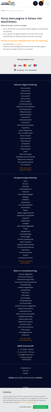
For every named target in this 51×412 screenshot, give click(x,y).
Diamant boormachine (25, 308)
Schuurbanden (25, 88)
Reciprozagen (25, 237)
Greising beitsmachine (25, 162)
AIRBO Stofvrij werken (25, 322)
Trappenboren (25, 202)
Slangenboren (25, 231)
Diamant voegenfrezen (25, 287)
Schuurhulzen (25, 99)
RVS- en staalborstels (25, 133)
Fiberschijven (25, 117)
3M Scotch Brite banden (25, 125)
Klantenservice (25, 368)
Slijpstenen (25, 128)
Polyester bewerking (25, 316)
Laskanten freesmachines (25, 244)
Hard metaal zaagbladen (25, 226)
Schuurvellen (25, 96)
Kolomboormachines (25, 258)
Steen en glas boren (25, 319)
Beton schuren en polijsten (25, 314)
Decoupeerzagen (25, 234)
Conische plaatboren (26, 205)
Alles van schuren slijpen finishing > (25, 169)
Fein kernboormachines (26, 247)
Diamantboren (25, 290)
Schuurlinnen (25, 91)
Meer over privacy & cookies (27, 402)
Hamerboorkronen (25, 311)
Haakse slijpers (25, 149)
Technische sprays (25, 154)
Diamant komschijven (25, 277)
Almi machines (25, 165)
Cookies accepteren (41, 407)
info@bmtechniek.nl (27, 355)
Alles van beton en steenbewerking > (26, 339)
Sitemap (25, 387)
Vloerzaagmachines (25, 332)
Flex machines (25, 146)
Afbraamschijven (25, 112)
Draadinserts (25, 221)
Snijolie (25, 255)
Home (2, 10)
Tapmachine (25, 250)
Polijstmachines (25, 138)
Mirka (25, 151)
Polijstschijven (26, 141)
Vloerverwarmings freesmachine (26, 282)
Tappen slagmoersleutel (25, 213)
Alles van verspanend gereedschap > (25, 262)
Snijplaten (25, 218)
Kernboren (25, 186)
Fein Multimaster (25, 303)
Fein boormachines (25, 252)
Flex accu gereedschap (25, 239)
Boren (25, 181)
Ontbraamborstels (25, 120)
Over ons (25, 371)
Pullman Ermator (25, 324)
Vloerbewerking (25, 285)
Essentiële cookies (25, 407)
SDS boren (25, 293)
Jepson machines (25, 242)
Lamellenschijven (25, 114)
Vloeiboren (25, 192)
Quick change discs (25, 130)
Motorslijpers (25, 330)
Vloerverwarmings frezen (25, 279)
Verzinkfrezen (25, 207)
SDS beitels (25, 295)
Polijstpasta (25, 143)
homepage (18, 44)
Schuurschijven (25, 93)
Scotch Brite (25, 122)
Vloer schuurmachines (25, 327)
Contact (25, 373)
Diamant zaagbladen (25, 274)
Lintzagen (25, 223)
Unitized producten (25, 104)
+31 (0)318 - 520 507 (27, 349)
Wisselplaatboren (26, 189)
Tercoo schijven (25, 136)
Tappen (25, 210)
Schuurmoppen (25, 101)
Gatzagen (25, 197)
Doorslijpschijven (25, 109)
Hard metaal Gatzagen (25, 194)
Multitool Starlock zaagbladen (25, 306)
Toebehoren (25, 335)
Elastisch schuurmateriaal (25, 106)
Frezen (25, 229)
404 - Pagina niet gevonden (15, 10)
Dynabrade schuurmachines (25, 157)
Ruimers (25, 184)
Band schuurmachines (25, 159)
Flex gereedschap (26, 300)
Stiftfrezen (25, 200)
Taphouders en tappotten (25, 215)
